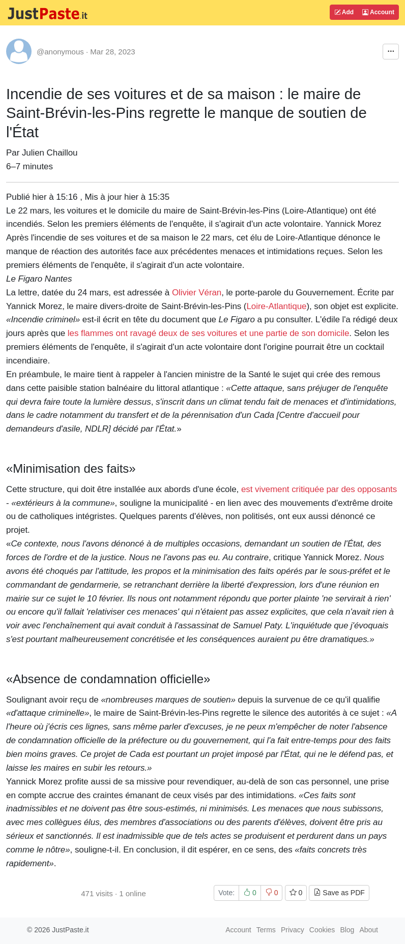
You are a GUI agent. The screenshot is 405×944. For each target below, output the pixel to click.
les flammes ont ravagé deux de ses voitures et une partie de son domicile (209, 333)
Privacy (292, 930)
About (368, 930)
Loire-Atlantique (276, 306)
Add (344, 12)
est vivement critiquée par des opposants (319, 489)
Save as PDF (338, 893)
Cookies (322, 930)
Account (378, 12)
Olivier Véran (196, 292)
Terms (266, 930)
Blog (347, 930)
